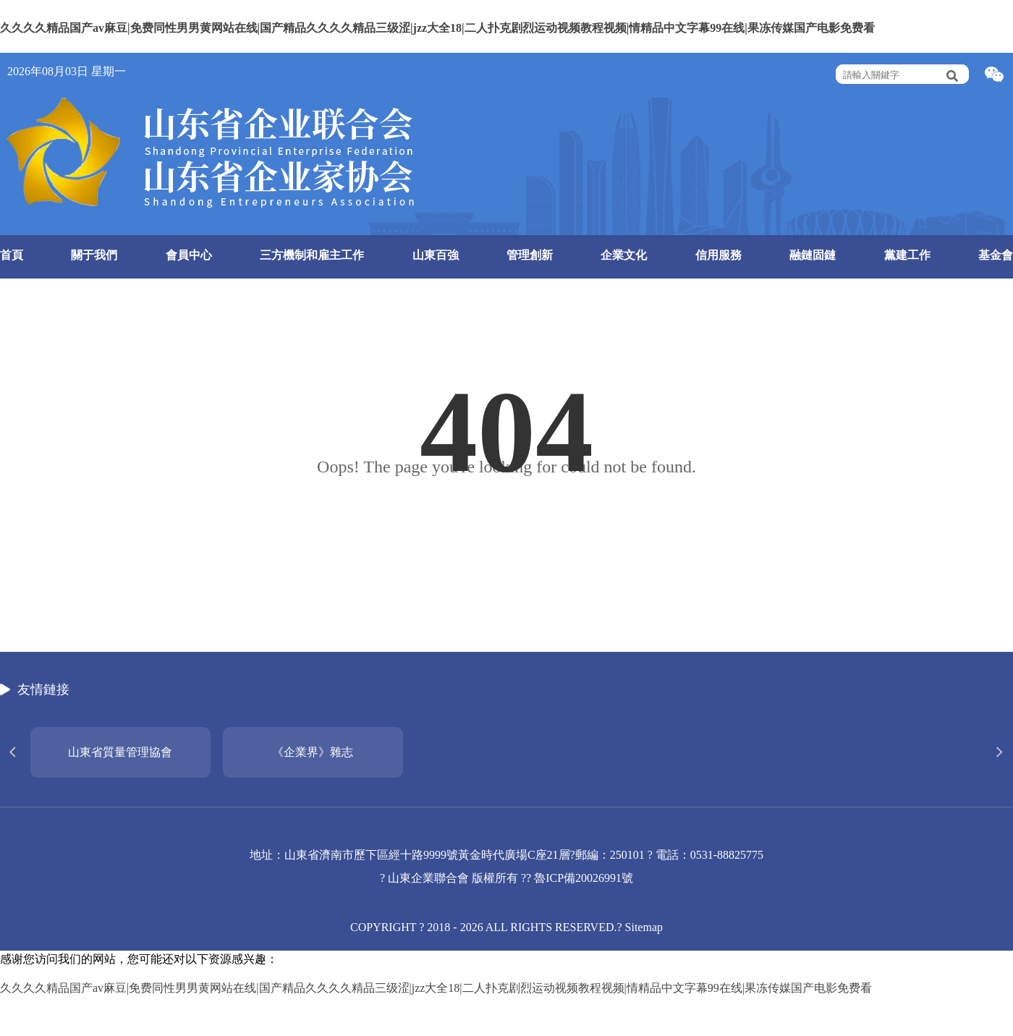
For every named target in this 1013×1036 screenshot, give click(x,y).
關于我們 (94, 255)
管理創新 (529, 255)
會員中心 (189, 255)
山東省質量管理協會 (120, 752)
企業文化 (624, 255)
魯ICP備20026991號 (583, 878)
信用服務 (718, 255)
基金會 (995, 255)
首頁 (11, 255)
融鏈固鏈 (812, 255)
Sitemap (644, 927)
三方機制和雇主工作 (312, 255)
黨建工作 (907, 255)
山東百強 (435, 255)
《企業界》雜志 (312, 752)
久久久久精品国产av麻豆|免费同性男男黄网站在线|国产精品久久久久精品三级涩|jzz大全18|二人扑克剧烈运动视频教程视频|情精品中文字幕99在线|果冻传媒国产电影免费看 (437, 28)
